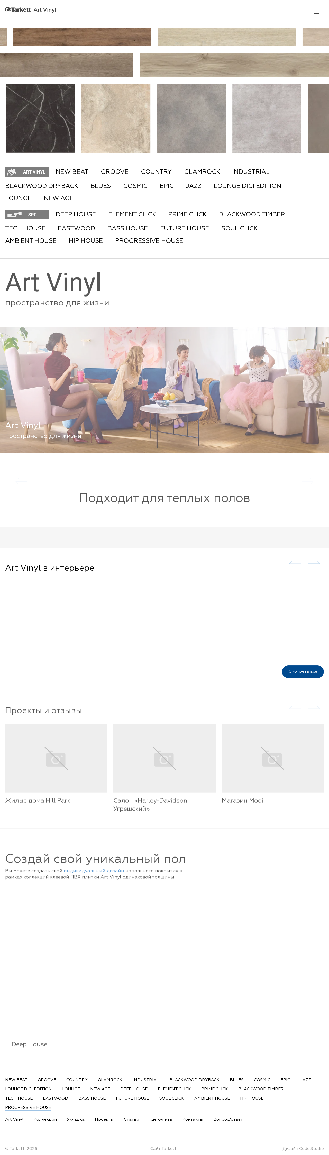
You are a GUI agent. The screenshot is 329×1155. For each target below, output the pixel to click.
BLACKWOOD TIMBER (252, 214)
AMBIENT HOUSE (31, 241)
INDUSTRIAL (251, 172)
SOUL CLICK (239, 229)
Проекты (104, 1120)
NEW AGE (59, 198)
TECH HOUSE (25, 229)
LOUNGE (18, 198)
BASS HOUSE (127, 229)
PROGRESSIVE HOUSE (149, 241)
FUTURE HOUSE (184, 229)
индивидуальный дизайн (94, 876)
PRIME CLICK (187, 214)
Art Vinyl (30, 9)
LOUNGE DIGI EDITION (247, 186)
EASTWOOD (76, 229)
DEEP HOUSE (76, 214)
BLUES (100, 186)
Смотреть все (303, 675)
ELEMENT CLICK (132, 214)
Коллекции (45, 1120)
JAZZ (194, 186)
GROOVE (115, 172)
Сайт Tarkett (163, 1149)
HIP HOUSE (86, 241)
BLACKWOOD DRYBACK (41, 186)
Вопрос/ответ (228, 1120)
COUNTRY (156, 172)
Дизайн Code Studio (303, 1149)
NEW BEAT (72, 172)
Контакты (192, 1120)
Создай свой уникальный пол (95, 865)
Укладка (76, 1120)
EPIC (167, 186)
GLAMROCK (202, 172)
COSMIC (135, 186)
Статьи (131, 1120)
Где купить (160, 1120)
